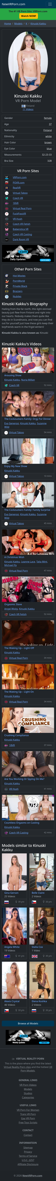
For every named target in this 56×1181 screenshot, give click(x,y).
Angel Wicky (11, 608)
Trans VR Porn (28, 1114)
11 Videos (28, 109)
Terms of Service (28, 1156)
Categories (28, 1097)
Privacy (28, 1151)
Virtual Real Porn (22, 208)
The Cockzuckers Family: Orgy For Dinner (27, 419)
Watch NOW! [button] (28, 16)
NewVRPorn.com (13, 4)
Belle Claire (38, 892)
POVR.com (18, 182)
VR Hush (17, 218)
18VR (16, 203)
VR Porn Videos (28, 1085)
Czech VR (18, 198)
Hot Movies (19, 275)
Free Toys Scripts (28, 1122)
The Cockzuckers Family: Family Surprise (27, 510)
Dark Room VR (21, 239)
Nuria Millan (28, 379)
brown (48, 142)
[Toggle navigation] (50, 4)
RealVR (17, 187)
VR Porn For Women (28, 1110)
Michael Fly (10, 565)
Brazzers (17, 291)
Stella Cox (37, 947)
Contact (28, 1135)
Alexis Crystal (11, 1001)
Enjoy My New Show (15, 466)
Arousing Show (12, 375)
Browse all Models (28, 1023)
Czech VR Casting (22, 234)
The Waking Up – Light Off (19, 648)
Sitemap (28, 1147)
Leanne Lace (28, 561)
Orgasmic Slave (13, 604)
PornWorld (19, 281)
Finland (47, 130)
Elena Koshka (39, 1001)
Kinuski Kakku (12, 379)
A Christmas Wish (14, 557)
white (49, 136)
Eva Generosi (11, 423)
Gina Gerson (11, 892)
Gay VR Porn (28, 1118)
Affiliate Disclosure (28, 1164)
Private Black (20, 286)
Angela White (12, 947)
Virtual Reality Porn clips (17, 1067)
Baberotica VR (20, 229)
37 (50, 124)
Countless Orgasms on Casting (21, 822)
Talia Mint (41, 561)
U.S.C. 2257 (28, 1160)
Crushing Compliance (16, 735)
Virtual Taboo (20, 193)
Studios (28, 1093)
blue (49, 148)
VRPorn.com (20, 177)
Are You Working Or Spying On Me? (24, 779)
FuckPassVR (19, 213)
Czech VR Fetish (21, 224)
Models (28, 1089)
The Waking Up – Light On (19, 691)
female (48, 118)
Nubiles (17, 296)
